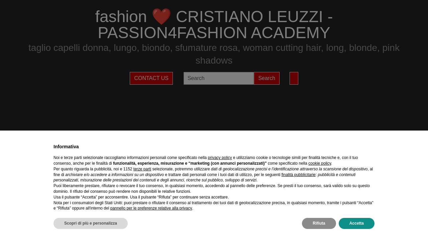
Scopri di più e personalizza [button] (90, 223)
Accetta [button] (356, 223)
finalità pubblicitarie (299, 174)
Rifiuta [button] (319, 223)
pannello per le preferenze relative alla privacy (151, 208)
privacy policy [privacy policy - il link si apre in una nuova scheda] (220, 157)
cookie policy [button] (319, 163)
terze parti (142, 169)
